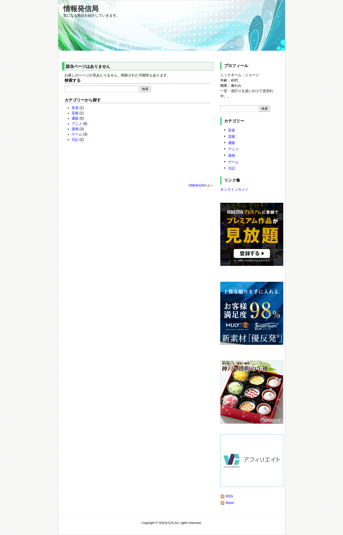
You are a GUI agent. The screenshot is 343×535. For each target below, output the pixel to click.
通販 (75, 118)
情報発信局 (81, 9)
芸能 (75, 113)
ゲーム (77, 134)
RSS (229, 496)
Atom (230, 503)
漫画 (75, 129)
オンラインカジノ (234, 189)
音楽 (75, 108)
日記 (75, 139)
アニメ (77, 124)
